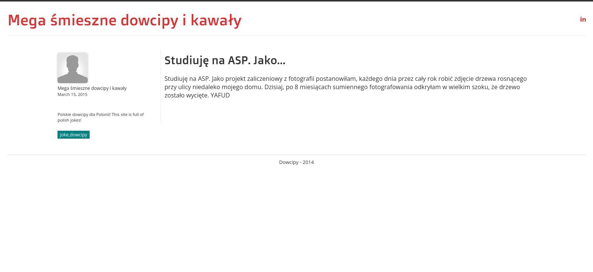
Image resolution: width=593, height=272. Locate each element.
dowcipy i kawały (181, 19)
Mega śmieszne (62, 19)
